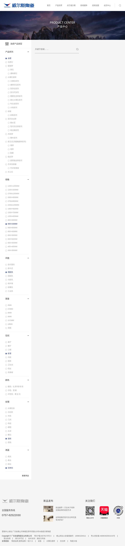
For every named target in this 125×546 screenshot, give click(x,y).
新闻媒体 (83, 5)
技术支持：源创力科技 (36, 538)
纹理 (17, 402)
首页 (48, 5)
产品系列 (17, 52)
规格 (17, 180)
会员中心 (107, 5)
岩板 (39, 541)
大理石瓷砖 (50, 541)
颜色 (17, 380)
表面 (17, 450)
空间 (17, 336)
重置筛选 (25, 476)
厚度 (17, 299)
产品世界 (58, 5)
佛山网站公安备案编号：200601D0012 (71, 536)
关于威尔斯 (71, 5)
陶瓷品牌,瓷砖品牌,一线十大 (22, 541)
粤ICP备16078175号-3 (42, 536)
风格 (17, 258)
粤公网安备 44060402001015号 (103, 536)
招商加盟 (95, 5)
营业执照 (7, 538)
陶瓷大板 (73, 541)
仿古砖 (62, 541)
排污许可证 (19, 538)
